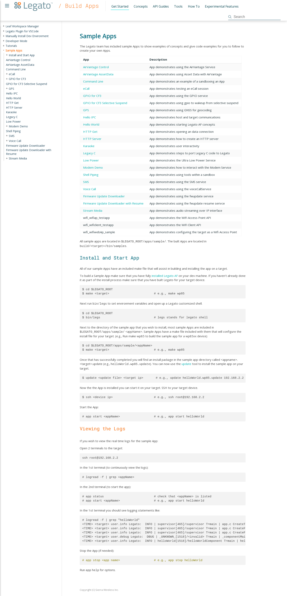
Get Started (119, 6)
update (186, 362)
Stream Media (92, 210)
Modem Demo (93, 167)
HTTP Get (90, 132)
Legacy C (89, 153)
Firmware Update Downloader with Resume (113, 203)
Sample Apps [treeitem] (14, 50)
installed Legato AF (165, 275)
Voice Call (89, 189)
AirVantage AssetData (98, 74)
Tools (178, 6)
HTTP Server (92, 139)
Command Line (93, 81)
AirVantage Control (96, 67)
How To (194, 6)
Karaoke (88, 146)
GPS (86, 110)
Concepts (141, 6)
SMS (86, 182)
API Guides (161, 6)
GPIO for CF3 (92, 96)
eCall (86, 88)
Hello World (91, 124)
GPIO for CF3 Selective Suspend (105, 103)
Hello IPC (89, 117)
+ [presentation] (3, 26)
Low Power (91, 160)
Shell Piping (90, 175)
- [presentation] (3, 50)
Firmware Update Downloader (104, 196)
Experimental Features (222, 6)
